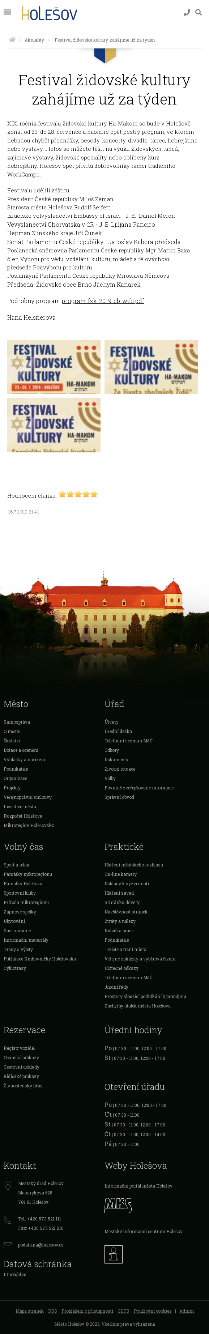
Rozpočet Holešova (23, 816)
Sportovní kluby (20, 893)
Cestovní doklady (21, 1067)
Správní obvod (119, 797)
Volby (110, 778)
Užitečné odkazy (121, 968)
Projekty (12, 787)
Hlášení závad (119, 893)
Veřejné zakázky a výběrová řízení (139, 959)
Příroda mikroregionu (26, 902)
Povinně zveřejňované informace (139, 787)
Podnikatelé (16, 769)
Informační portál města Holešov (138, 1186)
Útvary (111, 722)
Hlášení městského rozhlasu (133, 865)
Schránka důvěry (122, 902)
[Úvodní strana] (12, 40)
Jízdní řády (116, 987)
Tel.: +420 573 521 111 (39, 1219)
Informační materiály (26, 940)
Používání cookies (153, 1311)
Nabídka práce (118, 930)
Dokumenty (116, 759)
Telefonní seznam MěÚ (128, 740)
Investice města (20, 806)
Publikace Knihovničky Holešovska (40, 959)
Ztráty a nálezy (120, 921)
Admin (186, 1311)
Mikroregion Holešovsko (29, 825)
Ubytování (14, 921)
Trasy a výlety (18, 949)
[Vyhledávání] (198, 12)
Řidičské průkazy (21, 1076)
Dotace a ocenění (21, 750)
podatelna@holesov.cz (41, 1245)
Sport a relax (16, 865)
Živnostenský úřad (23, 1085)
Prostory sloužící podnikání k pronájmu (145, 996)
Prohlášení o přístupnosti (87, 1311)
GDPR (123, 1311)
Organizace (15, 778)
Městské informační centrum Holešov (143, 1231)
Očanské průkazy (21, 1057)
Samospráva (17, 722)
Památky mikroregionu (28, 874)
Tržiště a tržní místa (125, 949)
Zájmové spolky (20, 912)
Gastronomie (17, 930)
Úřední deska (118, 731)
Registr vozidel (19, 1048)
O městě (12, 731)
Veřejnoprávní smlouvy (28, 797)
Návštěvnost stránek (126, 912)
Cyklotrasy (15, 968)
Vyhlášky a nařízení (24, 759)
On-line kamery (120, 874)
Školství (12, 740)
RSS (52, 1311)
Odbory (111, 750)
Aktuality (34, 40)
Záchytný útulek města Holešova (137, 1006)
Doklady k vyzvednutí (126, 883)
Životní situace (119, 769)
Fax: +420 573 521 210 (41, 1228)
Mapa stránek (30, 1311)
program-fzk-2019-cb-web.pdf (102, 300)
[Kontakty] (187, 12)
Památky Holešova (23, 883)
